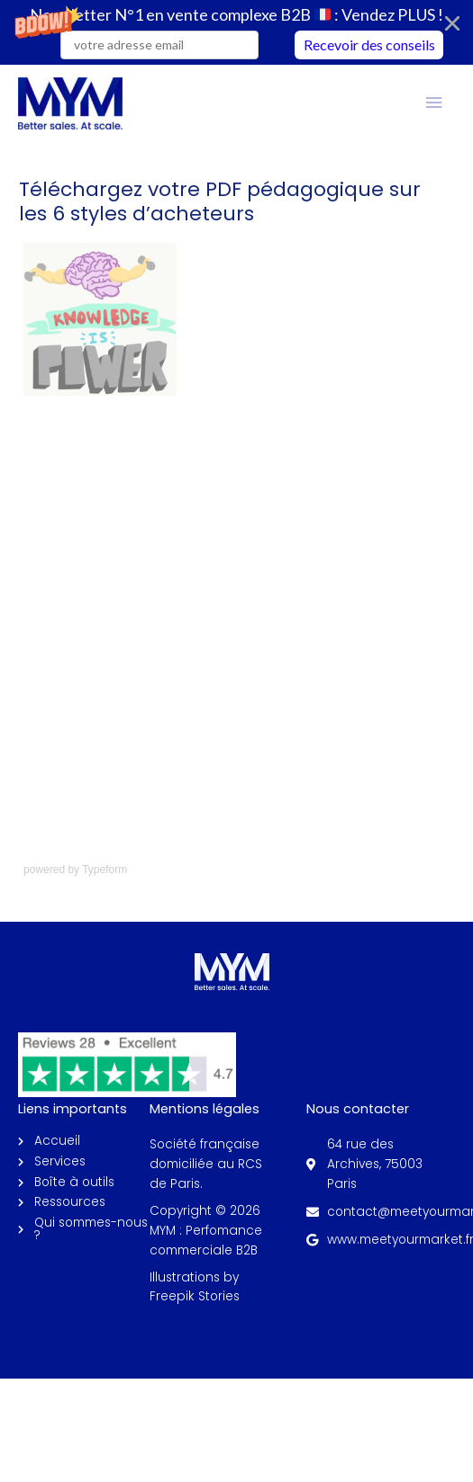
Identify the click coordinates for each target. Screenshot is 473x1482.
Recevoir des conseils (369, 44)
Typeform (104, 869)
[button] (236, 32)
